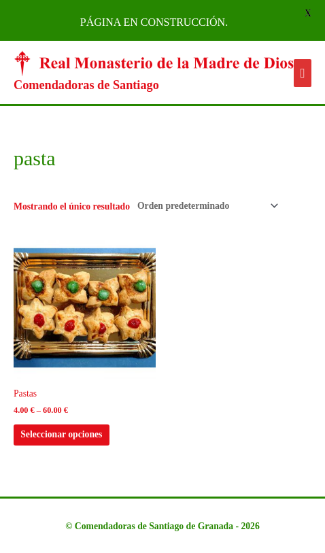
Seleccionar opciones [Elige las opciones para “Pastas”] (61, 434)
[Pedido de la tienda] (205, 205)
